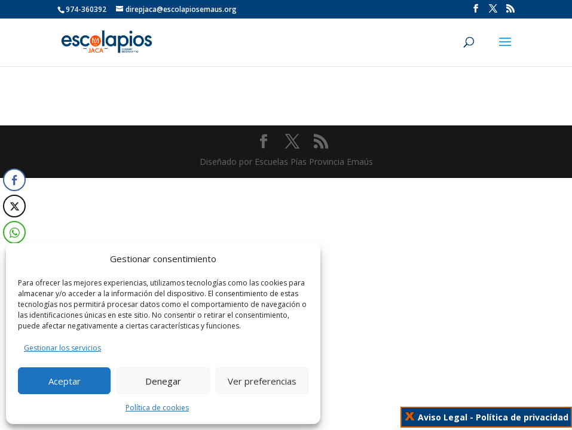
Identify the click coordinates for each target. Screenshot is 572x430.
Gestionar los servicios (62, 348)
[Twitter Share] (14, 206)
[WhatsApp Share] (13, 232)
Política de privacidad (522, 417)
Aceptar (64, 381)
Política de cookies (157, 408)
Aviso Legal (442, 417)
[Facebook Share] (14, 179)
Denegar (163, 381)
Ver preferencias (262, 381)
